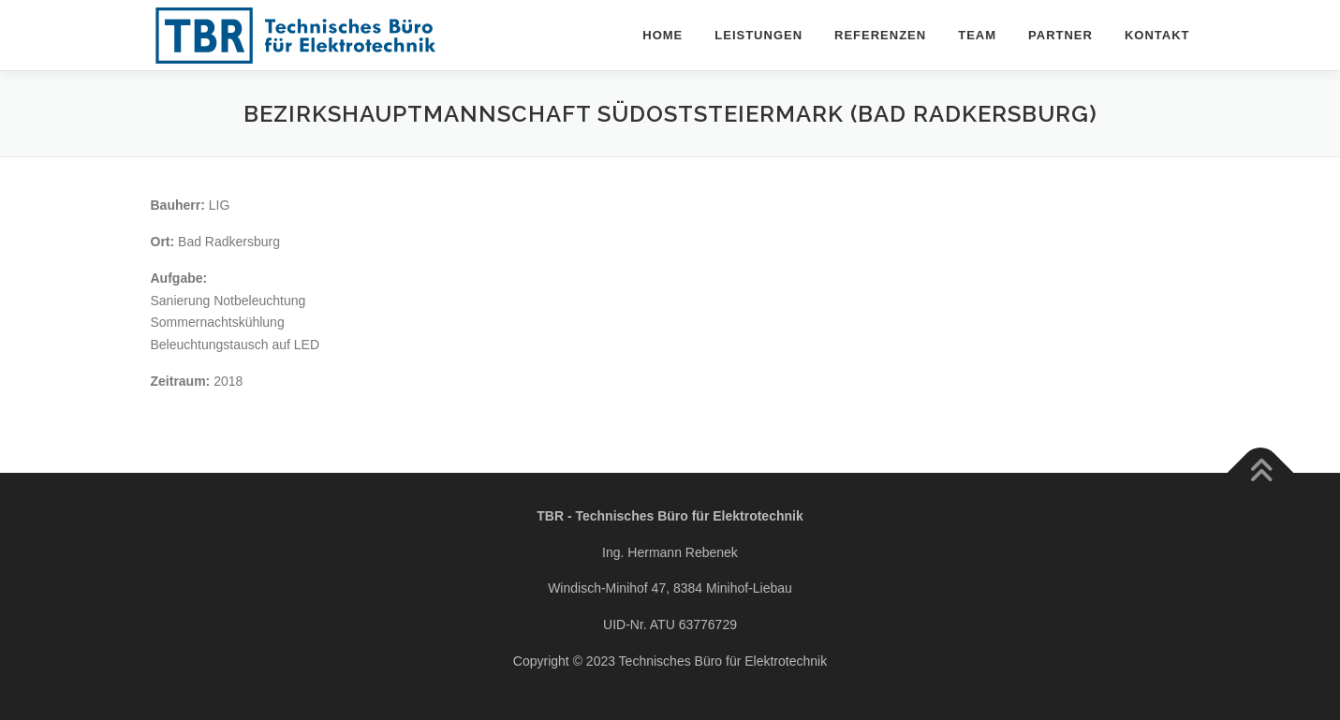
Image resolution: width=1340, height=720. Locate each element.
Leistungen (758, 35)
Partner (1060, 35)
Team (977, 35)
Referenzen (880, 35)
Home (662, 35)
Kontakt (1157, 35)
